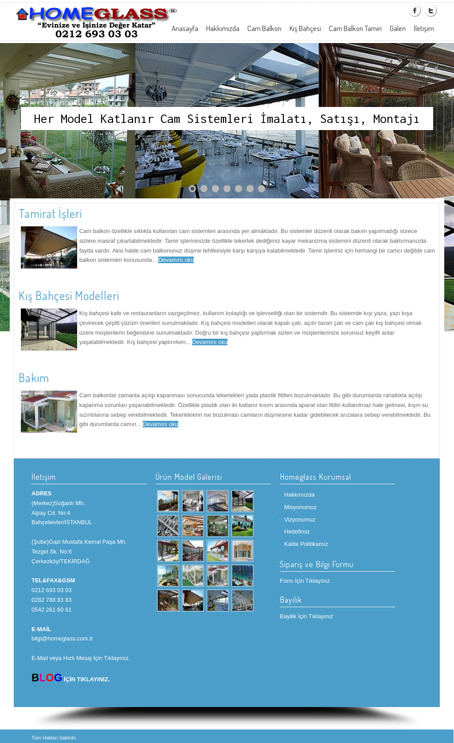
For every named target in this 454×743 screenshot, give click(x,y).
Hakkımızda (222, 28)
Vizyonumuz (300, 519)
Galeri (398, 28)
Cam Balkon (264, 28)
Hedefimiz (297, 531)
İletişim (424, 28)
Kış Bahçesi (305, 28)
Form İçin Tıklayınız (305, 580)
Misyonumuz (300, 507)
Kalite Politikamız (306, 544)
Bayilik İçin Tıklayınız (306, 616)
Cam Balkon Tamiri (355, 28)
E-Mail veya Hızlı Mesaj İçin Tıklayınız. (80, 658)
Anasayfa (185, 28)
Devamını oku (176, 260)
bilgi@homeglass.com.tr (62, 638)
